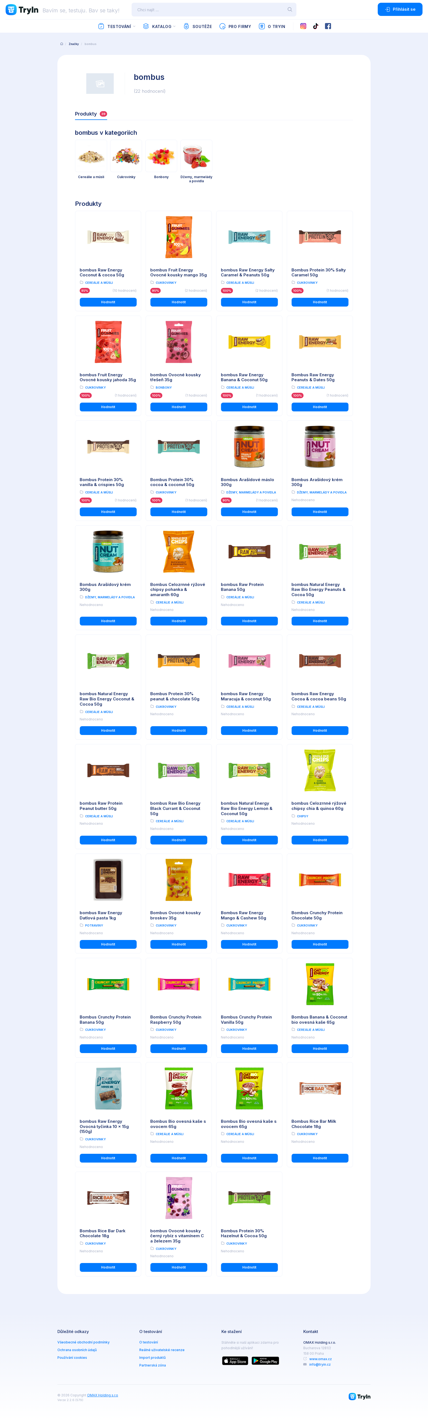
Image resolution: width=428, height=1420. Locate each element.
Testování (114, 26)
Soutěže (197, 26)
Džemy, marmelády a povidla (251, 492)
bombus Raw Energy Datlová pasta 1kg (101, 915)
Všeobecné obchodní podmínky (83, 1342)
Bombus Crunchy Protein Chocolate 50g (317, 915)
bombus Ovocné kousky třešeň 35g (175, 377)
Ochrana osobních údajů (77, 1350)
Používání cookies (72, 1358)
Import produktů (152, 1358)
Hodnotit (108, 302)
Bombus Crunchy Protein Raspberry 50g (175, 1019)
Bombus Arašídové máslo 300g (247, 482)
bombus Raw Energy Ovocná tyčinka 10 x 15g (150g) (104, 1126)
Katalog (157, 26)
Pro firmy (235, 26)
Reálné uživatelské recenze (162, 1350)
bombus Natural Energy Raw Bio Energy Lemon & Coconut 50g (247, 808)
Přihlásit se (400, 9)
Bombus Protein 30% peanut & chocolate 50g (174, 696)
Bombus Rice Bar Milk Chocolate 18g (313, 1124)
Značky (74, 44)
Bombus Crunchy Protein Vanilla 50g (246, 1019)
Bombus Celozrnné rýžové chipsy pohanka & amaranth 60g (177, 589)
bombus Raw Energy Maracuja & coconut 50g (246, 696)
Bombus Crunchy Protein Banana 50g (105, 1019)
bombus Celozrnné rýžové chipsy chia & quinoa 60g (318, 806)
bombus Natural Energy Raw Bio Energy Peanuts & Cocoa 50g (318, 589)
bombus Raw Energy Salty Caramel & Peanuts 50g (248, 272)
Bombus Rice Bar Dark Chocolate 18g (103, 1233)
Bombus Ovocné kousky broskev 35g (175, 915)
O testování (148, 1342)
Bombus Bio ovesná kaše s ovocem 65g (178, 1124)
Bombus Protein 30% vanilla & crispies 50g (102, 482)
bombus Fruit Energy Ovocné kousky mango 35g (178, 272)
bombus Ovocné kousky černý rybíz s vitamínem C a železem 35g (177, 1236)
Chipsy (302, 816)
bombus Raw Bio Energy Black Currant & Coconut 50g (175, 808)
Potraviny (94, 925)
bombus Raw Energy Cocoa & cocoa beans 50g (318, 696)
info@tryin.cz (320, 1364)
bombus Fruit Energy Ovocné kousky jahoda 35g (108, 377)
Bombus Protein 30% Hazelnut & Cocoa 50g (244, 1233)
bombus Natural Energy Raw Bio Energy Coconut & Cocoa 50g (107, 699)
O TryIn (272, 26)
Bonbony (164, 387)
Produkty (91, 114)
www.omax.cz (320, 1359)
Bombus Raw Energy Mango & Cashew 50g (243, 915)
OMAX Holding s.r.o (102, 1395)
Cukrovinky (166, 283)
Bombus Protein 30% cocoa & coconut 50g (172, 482)
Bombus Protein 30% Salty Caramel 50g (318, 272)
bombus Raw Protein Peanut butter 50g (101, 806)
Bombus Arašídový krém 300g (317, 482)
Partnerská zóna (152, 1365)
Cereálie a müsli (99, 283)
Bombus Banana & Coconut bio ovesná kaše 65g (319, 1019)
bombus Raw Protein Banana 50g (242, 587)
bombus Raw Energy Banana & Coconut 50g (244, 377)
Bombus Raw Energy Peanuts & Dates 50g (313, 377)
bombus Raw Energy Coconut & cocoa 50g (102, 272)
